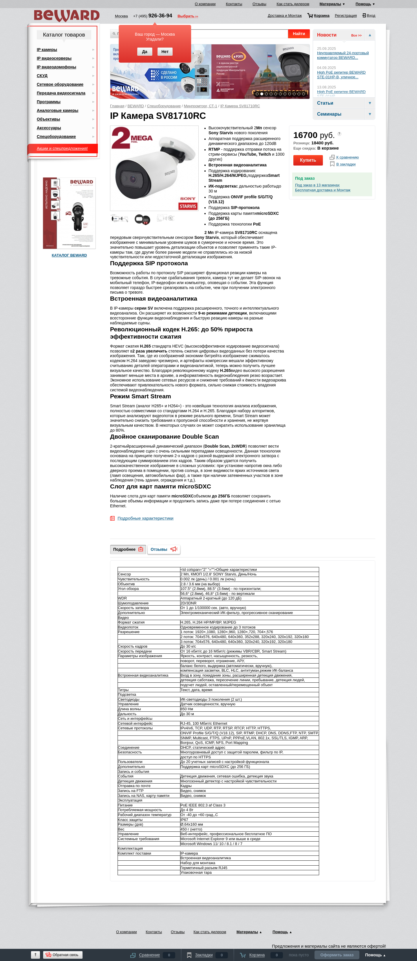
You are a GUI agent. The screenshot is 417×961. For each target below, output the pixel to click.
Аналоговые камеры (57, 110)
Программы (49, 101)
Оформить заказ (337, 955)
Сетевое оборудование (60, 84)
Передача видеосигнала (61, 93)
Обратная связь (65, 955)
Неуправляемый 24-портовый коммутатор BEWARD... (343, 55)
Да (144, 51)
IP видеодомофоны (56, 67)
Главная (117, 106)
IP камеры (47, 49)
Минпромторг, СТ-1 (200, 106)
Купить (308, 160)
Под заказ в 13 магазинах (317, 185)
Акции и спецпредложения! (62, 148)
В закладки (346, 164)
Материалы (330, 4)
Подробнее (124, 549)
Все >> (356, 35)
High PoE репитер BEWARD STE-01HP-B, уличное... (341, 74)
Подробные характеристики (145, 518)
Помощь (363, 4)
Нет (165, 51)
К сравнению (347, 157)
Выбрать (186, 16)
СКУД (42, 75)
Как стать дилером (293, 4)
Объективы (48, 119)
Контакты (234, 4)
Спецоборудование (164, 106)
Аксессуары (49, 128)
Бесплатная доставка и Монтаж (322, 190)
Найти (299, 33)
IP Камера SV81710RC (240, 106)
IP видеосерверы (54, 58)
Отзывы (259, 4)
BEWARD (135, 106)
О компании (205, 4)
